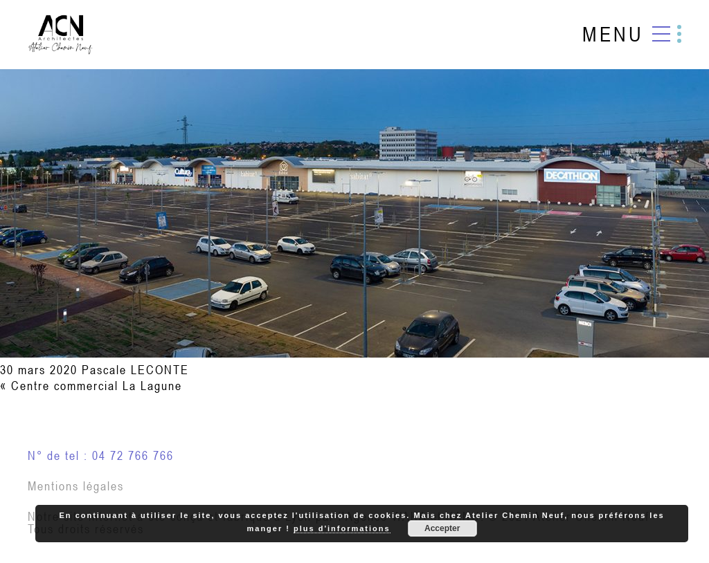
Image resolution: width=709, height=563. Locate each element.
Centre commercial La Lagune (96, 385)
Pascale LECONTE (135, 369)
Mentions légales (76, 486)
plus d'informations (342, 528)
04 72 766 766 (133, 455)
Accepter (442, 528)
